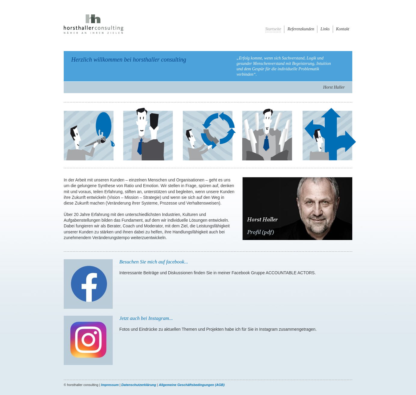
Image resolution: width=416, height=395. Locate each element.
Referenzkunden (300, 29)
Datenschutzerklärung (138, 385)
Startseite (273, 29)
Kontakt (342, 29)
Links (324, 29)
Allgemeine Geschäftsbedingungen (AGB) (192, 385)
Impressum (110, 385)
